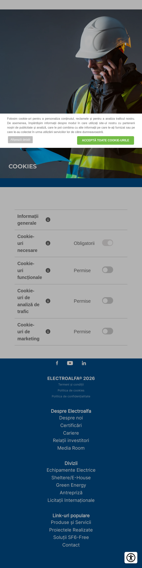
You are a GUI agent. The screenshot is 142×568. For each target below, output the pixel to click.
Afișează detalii (20, 139)
